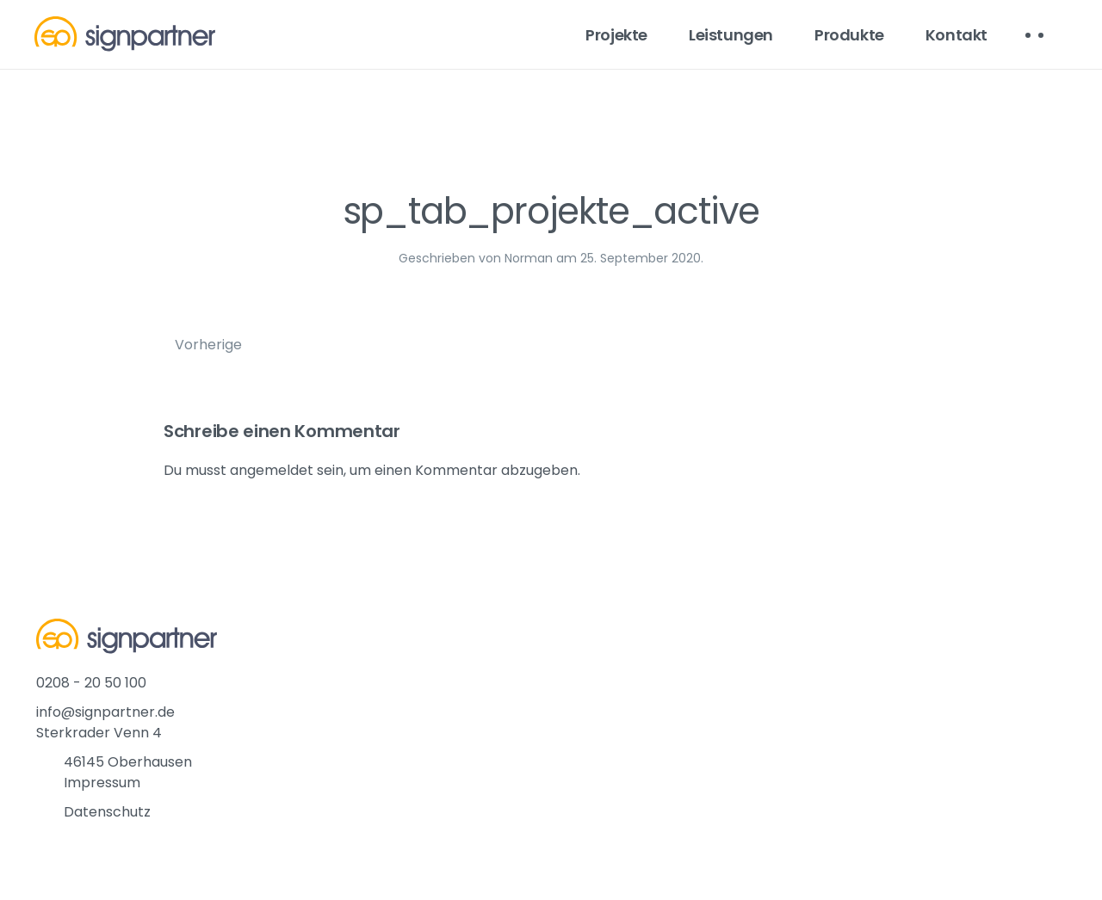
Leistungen (731, 35)
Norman (529, 258)
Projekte (616, 35)
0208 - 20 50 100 (91, 683)
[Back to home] (124, 34)
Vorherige (208, 344)
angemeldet (271, 470)
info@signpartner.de (105, 712)
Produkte (849, 35)
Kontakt (956, 35)
